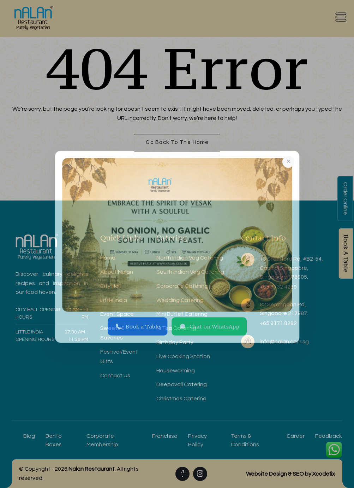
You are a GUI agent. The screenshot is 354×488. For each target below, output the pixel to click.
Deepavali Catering (181, 384)
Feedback (328, 436)
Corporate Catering (182, 286)
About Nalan (116, 272)
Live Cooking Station (183, 356)
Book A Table (346, 253)
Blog (29, 436)
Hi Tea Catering (176, 328)
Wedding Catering (180, 300)
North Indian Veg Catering (189, 258)
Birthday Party (174, 342)
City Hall (110, 286)
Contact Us (115, 375)
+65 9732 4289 (278, 287)
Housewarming (175, 370)
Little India (113, 300)
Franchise (165, 436)
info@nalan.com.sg (284, 341)
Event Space (117, 314)
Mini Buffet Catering (182, 314)
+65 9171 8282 (278, 323)
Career (296, 436)
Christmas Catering (181, 398)
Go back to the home (177, 142)
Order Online (345, 198)
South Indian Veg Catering (190, 272)
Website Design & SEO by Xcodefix (290, 474)
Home (107, 258)
